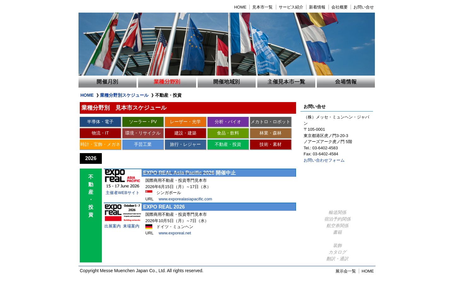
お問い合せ (363, 7)
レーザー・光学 (185, 121)
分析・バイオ (228, 121)
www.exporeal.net (175, 233)
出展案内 (112, 226)
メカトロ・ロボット (270, 121)
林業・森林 (270, 132)
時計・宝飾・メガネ (100, 144)
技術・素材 (270, 144)
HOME (240, 7)
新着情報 (317, 7)
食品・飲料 (228, 132)
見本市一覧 (262, 7)
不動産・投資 (228, 144)
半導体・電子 (100, 121)
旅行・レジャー (185, 144)
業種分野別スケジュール (124, 95)
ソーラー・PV (143, 121)
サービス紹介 (291, 7)
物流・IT (100, 132)
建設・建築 (185, 132)
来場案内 (131, 226)
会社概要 (339, 7)
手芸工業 (143, 144)
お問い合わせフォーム (324, 160)
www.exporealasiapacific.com (185, 199)
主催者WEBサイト (123, 192)
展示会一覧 (345, 271)
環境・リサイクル (142, 132)
